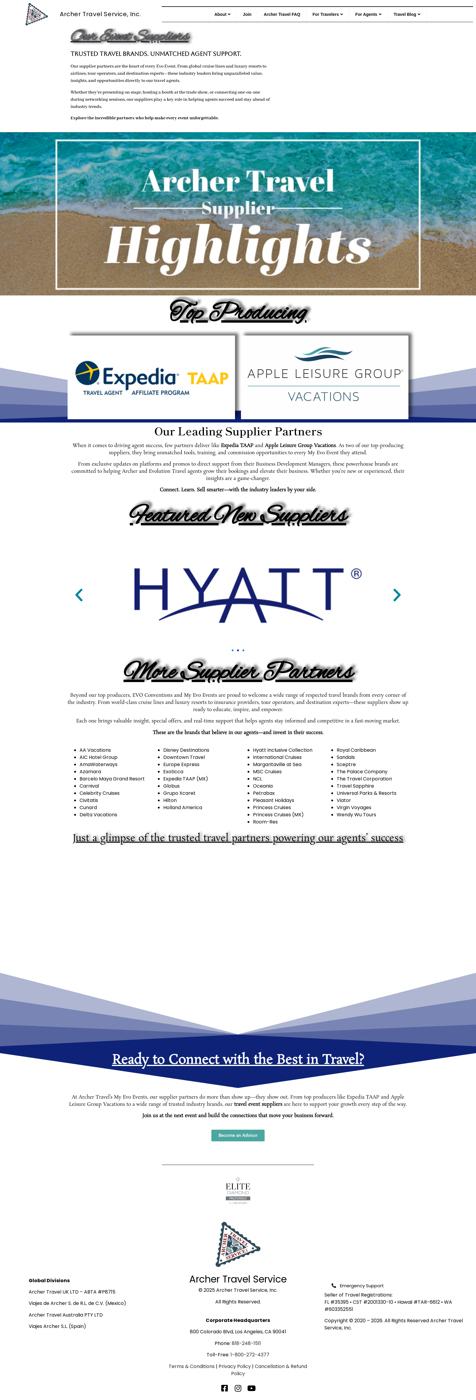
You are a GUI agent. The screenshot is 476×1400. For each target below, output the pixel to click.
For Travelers (327, 14)
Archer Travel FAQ (282, 14)
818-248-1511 (246, 1343)
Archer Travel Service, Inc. (100, 14)
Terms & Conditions (192, 1366)
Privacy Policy (235, 1366)
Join (247, 14)
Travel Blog (407, 14)
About (222, 14)
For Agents (368, 14)
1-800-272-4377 (250, 1354)
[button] (79, 595)
